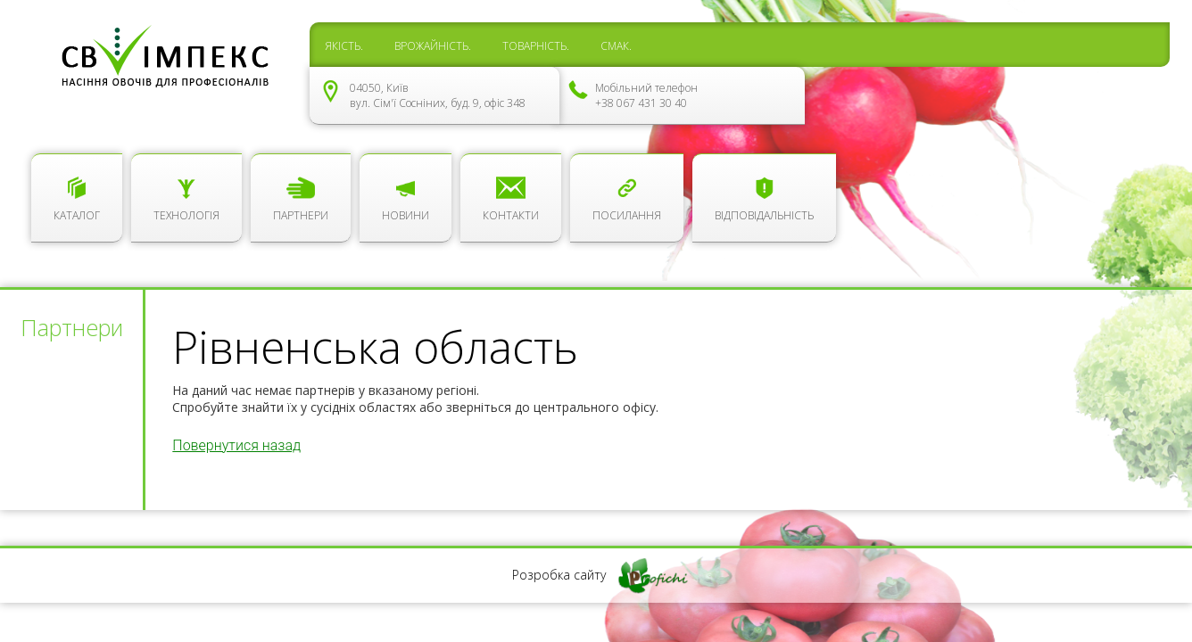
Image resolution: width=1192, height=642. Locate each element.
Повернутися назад (236, 445)
